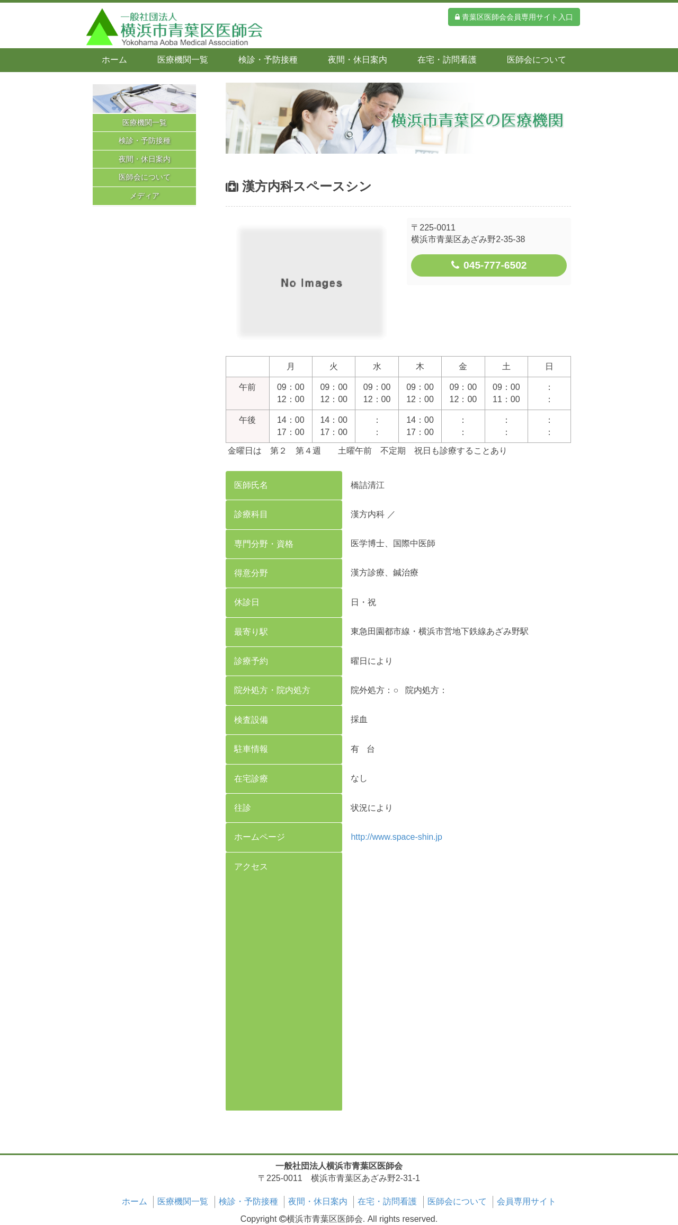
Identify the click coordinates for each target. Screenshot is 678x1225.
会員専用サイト (526, 1201)
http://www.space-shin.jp (396, 836)
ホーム (114, 59)
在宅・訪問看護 (447, 59)
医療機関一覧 (182, 59)
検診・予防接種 (268, 59)
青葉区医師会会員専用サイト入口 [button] (514, 17)
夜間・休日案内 (357, 59)
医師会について (536, 59)
